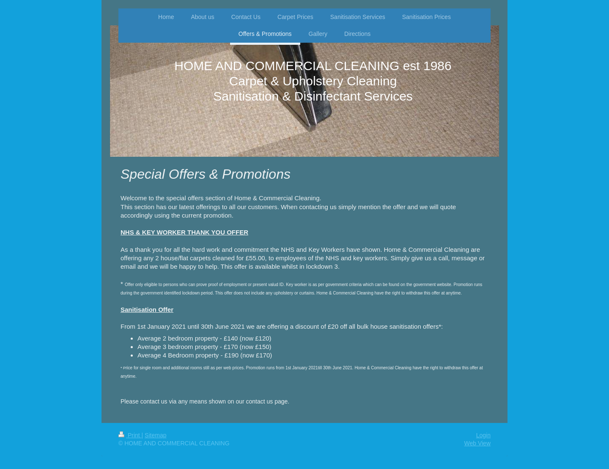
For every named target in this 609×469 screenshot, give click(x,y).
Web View (477, 443)
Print (130, 435)
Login (483, 435)
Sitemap (155, 435)
